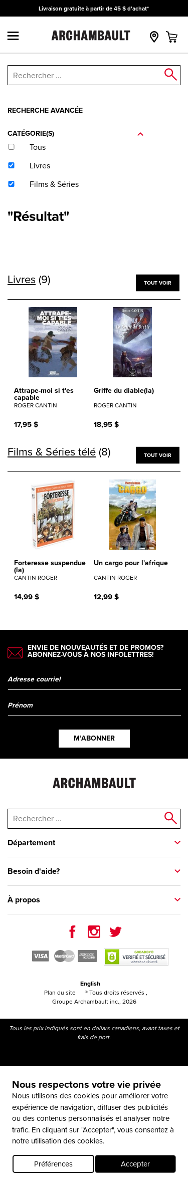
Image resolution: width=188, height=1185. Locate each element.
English (90, 983)
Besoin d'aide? (34, 871)
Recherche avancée (45, 110)
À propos (24, 899)
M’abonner (94, 738)
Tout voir (157, 282)
